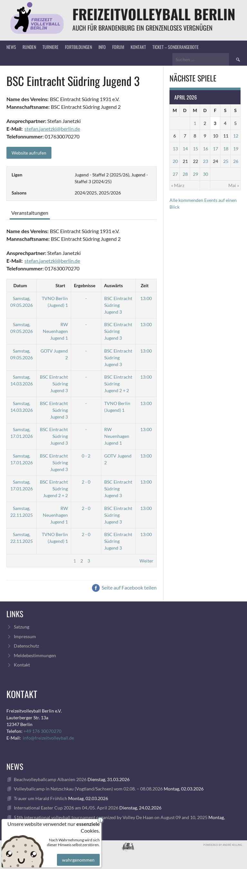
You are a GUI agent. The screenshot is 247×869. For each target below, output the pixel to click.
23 (205, 161)
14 (185, 148)
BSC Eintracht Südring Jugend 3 (118, 305)
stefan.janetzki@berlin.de (52, 129)
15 (195, 148)
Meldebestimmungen (35, 655)
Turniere (50, 46)
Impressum (25, 636)
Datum (20, 285)
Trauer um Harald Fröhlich (40, 798)
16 (205, 148)
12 (235, 135)
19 (235, 148)
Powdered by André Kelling (222, 844)
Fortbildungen (78, 46)
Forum (118, 46)
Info (102, 46)
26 (235, 161)
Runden (29, 46)
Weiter (146, 560)
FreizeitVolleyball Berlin (153, 14)
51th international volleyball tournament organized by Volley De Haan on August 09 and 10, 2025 (110, 817)
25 (225, 161)
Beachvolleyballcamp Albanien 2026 (50, 779)
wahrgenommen (77, 854)
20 (175, 161)
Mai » (233, 185)
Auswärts (113, 285)
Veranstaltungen (29, 213)
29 (195, 174)
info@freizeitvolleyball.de (48, 738)
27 (175, 174)
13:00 (146, 298)
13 (175, 148)
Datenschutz (26, 645)
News (11, 46)
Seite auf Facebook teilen (124, 587)
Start (60, 285)
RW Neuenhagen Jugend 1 (55, 331)
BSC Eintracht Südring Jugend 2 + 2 (118, 383)
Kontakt (138, 46)
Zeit (144, 285)
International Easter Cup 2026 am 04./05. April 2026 (66, 807)
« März (177, 185)
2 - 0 (86, 482)
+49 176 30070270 (42, 731)
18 (225, 148)
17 (215, 148)
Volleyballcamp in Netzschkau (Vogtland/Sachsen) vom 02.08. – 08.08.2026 (88, 788)
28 (185, 174)
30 (205, 174)
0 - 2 (86, 455)
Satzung (21, 626)
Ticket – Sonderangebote (175, 46)
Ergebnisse (85, 285)
